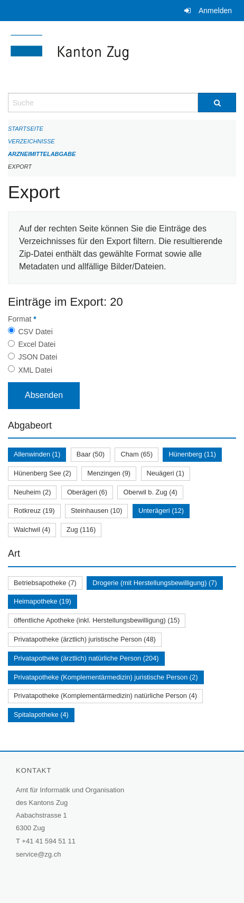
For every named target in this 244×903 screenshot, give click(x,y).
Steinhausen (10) (96, 510)
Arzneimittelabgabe (42, 154)
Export (20, 166)
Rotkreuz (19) (34, 510)
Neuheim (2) (32, 492)
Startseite (25, 128)
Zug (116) (81, 529)
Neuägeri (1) (165, 473)
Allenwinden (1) (37, 454)
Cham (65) (136, 454)
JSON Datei (37, 357)
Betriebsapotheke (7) (45, 583)
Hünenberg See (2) (42, 473)
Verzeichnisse (31, 141)
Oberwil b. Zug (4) (150, 492)
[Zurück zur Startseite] (122, 56)
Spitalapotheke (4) (41, 714)
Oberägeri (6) (87, 492)
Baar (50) (91, 454)
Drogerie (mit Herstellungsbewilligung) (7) (154, 583)
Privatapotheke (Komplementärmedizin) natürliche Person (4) (105, 696)
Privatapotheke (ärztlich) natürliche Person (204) (86, 658)
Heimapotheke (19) (42, 601)
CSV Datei (35, 331)
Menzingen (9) (108, 473)
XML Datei (35, 370)
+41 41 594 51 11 (49, 841)
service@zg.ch (38, 854)
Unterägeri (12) (161, 510)
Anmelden (215, 10)
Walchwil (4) (32, 529)
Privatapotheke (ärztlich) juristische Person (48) (85, 639)
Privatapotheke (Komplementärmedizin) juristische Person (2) (106, 677)
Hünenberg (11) (192, 454)
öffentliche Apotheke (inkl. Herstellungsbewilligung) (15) (97, 620)
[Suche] (217, 102)
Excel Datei (36, 344)
